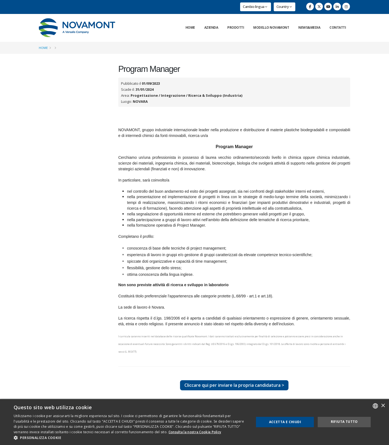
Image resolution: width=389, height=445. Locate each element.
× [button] (383, 406)
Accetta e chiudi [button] (285, 422)
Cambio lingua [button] (255, 6)
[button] (130, 438)
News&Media (309, 27)
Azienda (211, 27)
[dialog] (194, 422)
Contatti (337, 27)
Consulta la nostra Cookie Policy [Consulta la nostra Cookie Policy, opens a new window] (195, 432)
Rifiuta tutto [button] (344, 421)
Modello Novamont (271, 27)
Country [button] (284, 6)
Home (190, 27)
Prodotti (235, 27)
